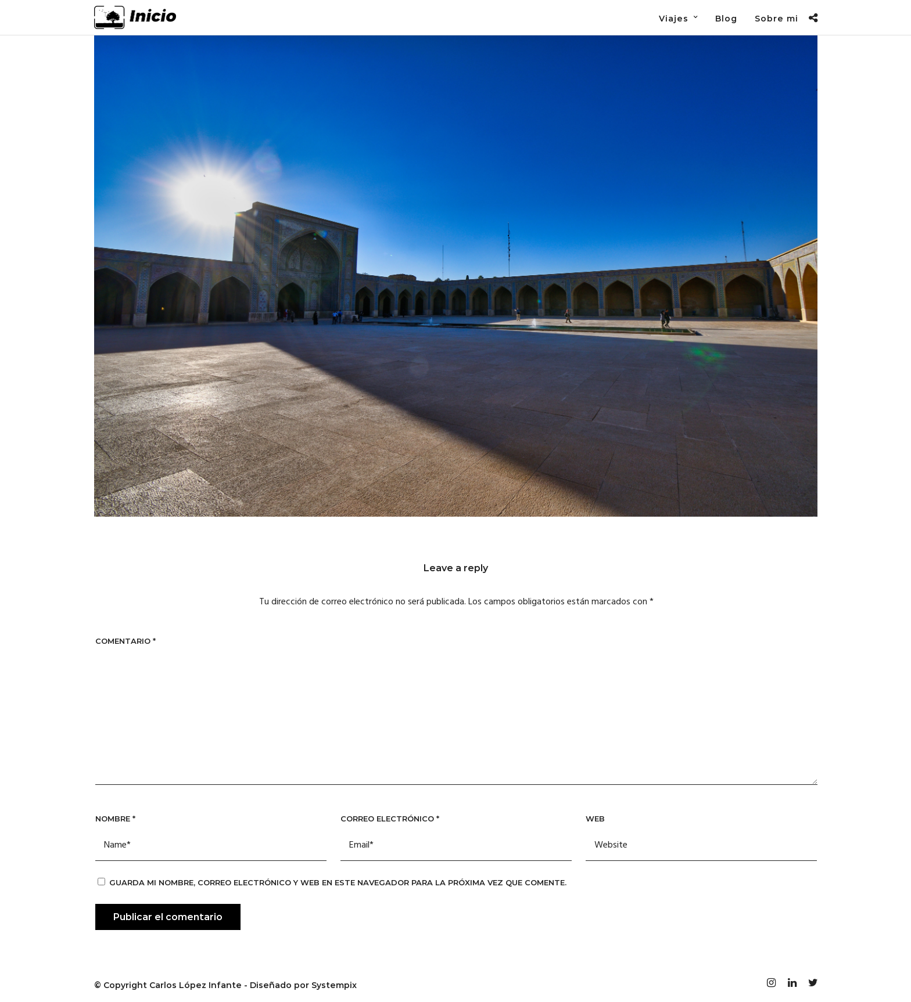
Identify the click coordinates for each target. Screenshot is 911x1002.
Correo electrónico (389, 818)
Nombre (115, 818)
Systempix (334, 985)
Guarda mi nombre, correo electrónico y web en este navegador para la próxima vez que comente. (337, 882)
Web (595, 818)
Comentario (125, 641)
